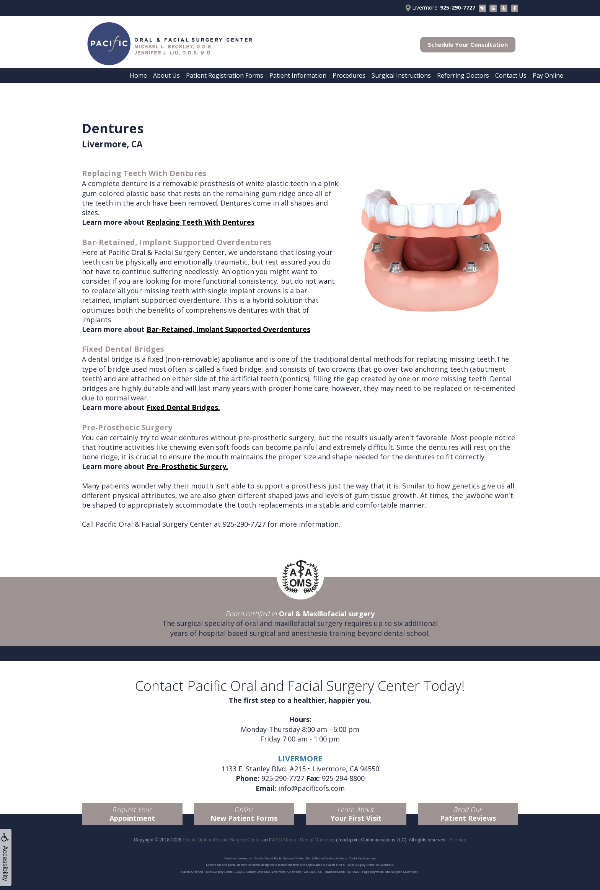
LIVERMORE (300, 758)
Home (138, 75)
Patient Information (297, 75)
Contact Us (511, 75)
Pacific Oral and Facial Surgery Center (222, 840)
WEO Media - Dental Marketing (303, 840)
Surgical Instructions (401, 75)
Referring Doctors (463, 75)
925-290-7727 (244, 524)
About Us (166, 75)
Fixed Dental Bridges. (183, 407)
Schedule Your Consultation (468, 44)
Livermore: (440, 7)
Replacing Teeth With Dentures (200, 222)
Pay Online (548, 75)
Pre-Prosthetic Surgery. (187, 466)
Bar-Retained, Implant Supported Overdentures (228, 329)
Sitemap (457, 840)
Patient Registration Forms (224, 75)
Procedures (349, 75)
